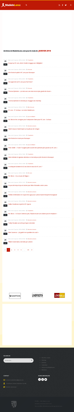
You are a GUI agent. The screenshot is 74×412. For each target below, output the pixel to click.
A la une (30, 69)
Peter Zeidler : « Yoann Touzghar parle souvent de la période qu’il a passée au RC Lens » (32, 148)
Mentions (44, 369)
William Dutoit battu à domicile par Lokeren (20, 242)
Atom (49, 357)
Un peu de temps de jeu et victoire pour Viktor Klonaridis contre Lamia (27, 185)
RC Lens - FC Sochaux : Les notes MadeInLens (21, 110)
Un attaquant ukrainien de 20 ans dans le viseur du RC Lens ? (25, 166)
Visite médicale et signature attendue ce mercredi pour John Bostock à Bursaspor (31, 157)
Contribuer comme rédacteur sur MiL (16, 383)
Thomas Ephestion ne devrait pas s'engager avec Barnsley (24, 101)
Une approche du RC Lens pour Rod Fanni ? (20, 82)
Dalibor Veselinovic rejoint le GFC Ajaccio (19, 204)
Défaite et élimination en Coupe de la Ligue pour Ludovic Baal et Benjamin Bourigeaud (32, 195)
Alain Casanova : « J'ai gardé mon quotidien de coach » (23, 232)
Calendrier (45, 364)
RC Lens (30, 173)
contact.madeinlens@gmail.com (15, 379)
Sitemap (44, 360)
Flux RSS (44, 357)
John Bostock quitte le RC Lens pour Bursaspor (21, 72)
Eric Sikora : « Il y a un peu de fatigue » (18, 176)
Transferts (30, 60)
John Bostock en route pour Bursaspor (19, 138)
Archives (44, 362)
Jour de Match (31, 116)
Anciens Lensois (32, 126)
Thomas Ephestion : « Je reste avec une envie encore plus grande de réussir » (29, 91)
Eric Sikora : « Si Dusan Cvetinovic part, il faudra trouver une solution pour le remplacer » (32, 214)
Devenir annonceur (11, 386)
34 (28, 250)
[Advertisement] (37, 30)
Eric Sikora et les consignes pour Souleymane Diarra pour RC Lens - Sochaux (29, 119)
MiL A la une (31, 107)
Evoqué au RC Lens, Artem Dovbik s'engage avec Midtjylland (25, 63)
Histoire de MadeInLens (48, 367)
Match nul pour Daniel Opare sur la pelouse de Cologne (23, 129)
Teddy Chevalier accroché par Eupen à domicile (21, 223)
